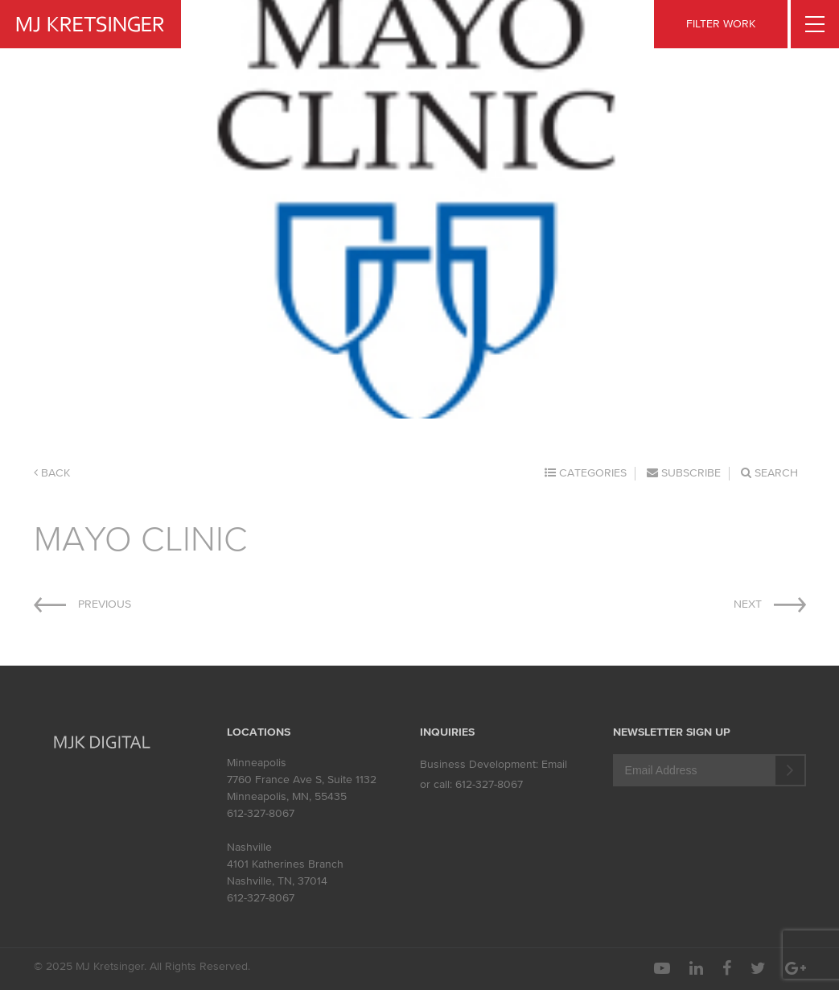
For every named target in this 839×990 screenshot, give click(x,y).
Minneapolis (256, 763)
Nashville (249, 847)
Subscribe (684, 473)
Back (52, 473)
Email (554, 764)
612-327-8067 (260, 813)
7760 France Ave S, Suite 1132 (301, 779)
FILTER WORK (720, 24)
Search (769, 473)
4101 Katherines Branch (285, 864)
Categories (586, 473)
